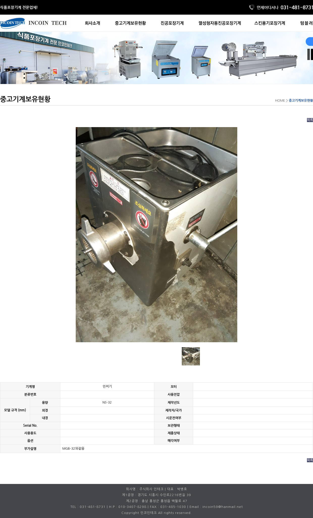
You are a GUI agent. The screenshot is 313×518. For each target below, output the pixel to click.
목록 (310, 120)
